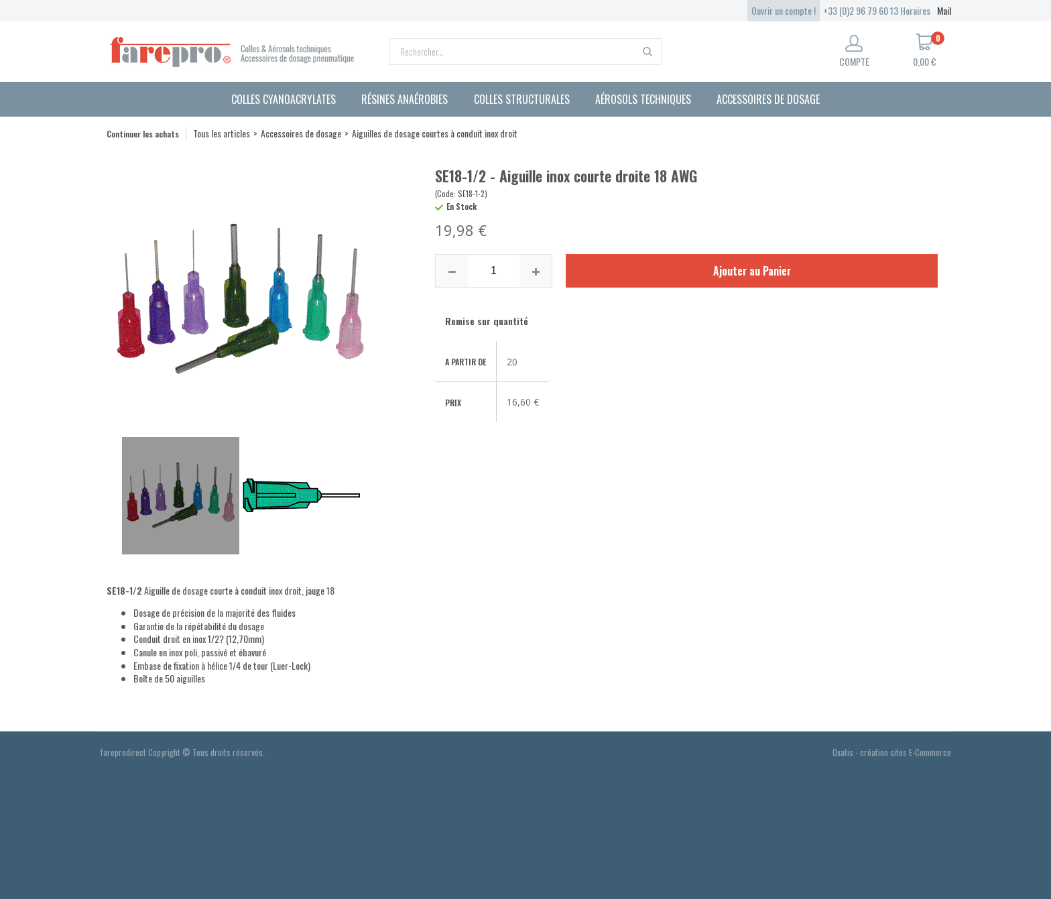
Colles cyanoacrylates (283, 99)
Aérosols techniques (643, 99)
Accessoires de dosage (768, 99)
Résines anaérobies (404, 99)
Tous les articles (221, 133)
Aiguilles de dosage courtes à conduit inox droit (434, 133)
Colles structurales (522, 99)
